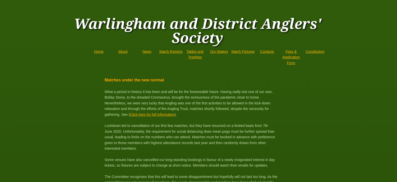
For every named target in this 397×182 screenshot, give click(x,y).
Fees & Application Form (291, 57)
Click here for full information (152, 114)
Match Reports (171, 52)
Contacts (267, 52)
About (123, 52)
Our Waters (219, 52)
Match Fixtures (243, 52)
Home (99, 52)
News (147, 52)
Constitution (315, 52)
